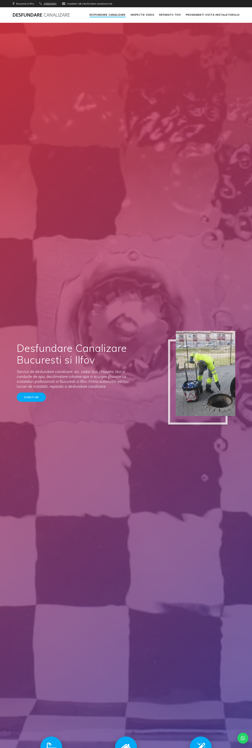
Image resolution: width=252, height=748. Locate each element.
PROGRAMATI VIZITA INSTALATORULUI (213, 14)
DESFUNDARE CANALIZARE (107, 14)
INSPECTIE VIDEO (142, 14)
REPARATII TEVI (170, 14)
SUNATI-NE (31, 397)
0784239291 (50, 3)
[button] (242, 738)
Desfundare (41, 15)
